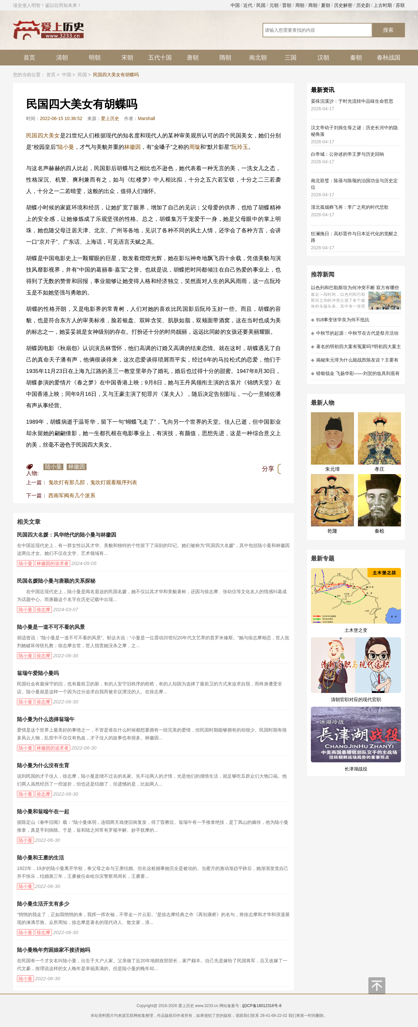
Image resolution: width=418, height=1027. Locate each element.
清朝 (62, 57)
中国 (235, 5)
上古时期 (383, 5)
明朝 (95, 57)
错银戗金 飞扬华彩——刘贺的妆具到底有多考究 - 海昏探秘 (355, 375)
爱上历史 (110, 118)
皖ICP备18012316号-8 (261, 1005)
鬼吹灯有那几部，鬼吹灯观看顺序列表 (92, 482)
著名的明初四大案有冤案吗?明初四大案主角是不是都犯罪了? (356, 348)
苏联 (400, 5)
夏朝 (325, 5)
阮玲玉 (240, 147)
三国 (291, 57)
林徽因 (132, 147)
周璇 (194, 147)
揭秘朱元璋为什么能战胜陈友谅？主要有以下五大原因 (354, 362)
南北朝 (258, 57)
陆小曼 (65, 147)
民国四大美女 (43, 136)
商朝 (312, 5)
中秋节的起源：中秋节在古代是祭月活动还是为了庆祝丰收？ (354, 335)
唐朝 (193, 57)
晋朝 (286, 5)
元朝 (274, 5)
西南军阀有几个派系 (71, 495)
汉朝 (323, 57)
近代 (247, 5)
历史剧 (363, 5)
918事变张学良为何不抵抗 (340, 319)
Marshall (146, 118)
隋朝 (225, 57)
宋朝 (127, 57)
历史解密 (343, 5)
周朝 (299, 5)
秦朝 (356, 57)
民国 (260, 5)
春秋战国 (388, 57)
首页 (29, 57)
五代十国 (160, 57)
